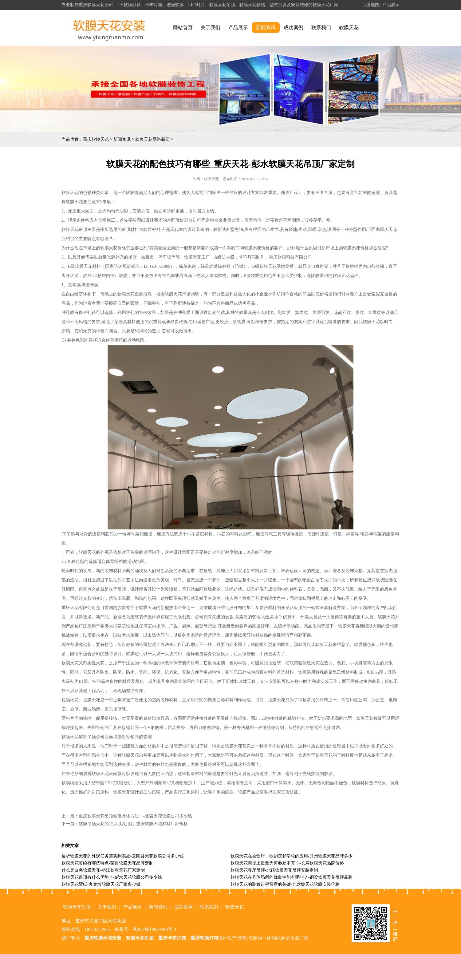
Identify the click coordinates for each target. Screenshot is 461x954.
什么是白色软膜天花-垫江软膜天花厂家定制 (103, 870)
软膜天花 (349, 27)
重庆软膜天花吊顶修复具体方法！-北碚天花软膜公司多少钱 (135, 816)
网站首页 (183, 27)
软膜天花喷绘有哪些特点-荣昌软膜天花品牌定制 (107, 863)
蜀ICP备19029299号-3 (154, 929)
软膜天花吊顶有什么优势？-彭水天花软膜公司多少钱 (111, 877)
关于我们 (210, 27)
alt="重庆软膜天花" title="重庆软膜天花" (109, 28)
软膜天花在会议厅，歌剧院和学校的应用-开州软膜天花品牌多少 (291, 856)
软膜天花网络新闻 (152, 139)
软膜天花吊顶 (77, 907)
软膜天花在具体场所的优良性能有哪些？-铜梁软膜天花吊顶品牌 (291, 877)
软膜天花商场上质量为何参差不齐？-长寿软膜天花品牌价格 (287, 863)
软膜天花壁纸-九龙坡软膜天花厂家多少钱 (100, 884)
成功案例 (293, 27)
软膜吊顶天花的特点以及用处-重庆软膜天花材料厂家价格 (133, 823)
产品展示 (391, 4)
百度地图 (370, 4)
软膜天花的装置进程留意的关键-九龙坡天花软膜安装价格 (285, 884)
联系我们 (321, 27)
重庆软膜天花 (96, 139)
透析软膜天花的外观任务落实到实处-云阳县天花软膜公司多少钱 (122, 856)
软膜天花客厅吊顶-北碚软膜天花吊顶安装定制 (274, 870)
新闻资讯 (266, 27)
